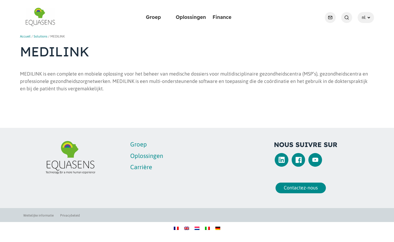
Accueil (25, 36)
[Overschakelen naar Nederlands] (197, 228)
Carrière (141, 167)
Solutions (40, 36)
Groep (153, 17)
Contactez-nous (299, 188)
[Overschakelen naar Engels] (186, 228)
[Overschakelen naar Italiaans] (207, 228)
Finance (222, 17)
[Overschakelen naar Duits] (218, 228)
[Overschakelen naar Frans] (176, 228)
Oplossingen (191, 17)
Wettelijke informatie (38, 215)
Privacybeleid (70, 215)
